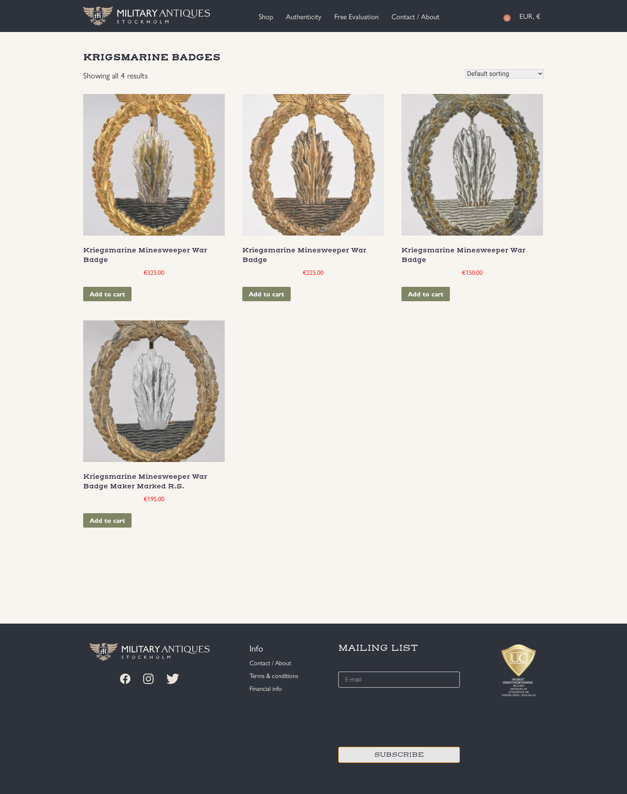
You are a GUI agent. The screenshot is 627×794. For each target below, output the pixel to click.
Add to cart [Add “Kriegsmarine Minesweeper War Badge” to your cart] (107, 293)
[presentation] (399, 716)
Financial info (266, 688)
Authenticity (303, 16)
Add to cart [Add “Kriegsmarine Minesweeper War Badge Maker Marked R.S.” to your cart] (107, 520)
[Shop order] (504, 73)
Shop (266, 16)
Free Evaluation (356, 16)
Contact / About (415, 16)
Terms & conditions (274, 675)
